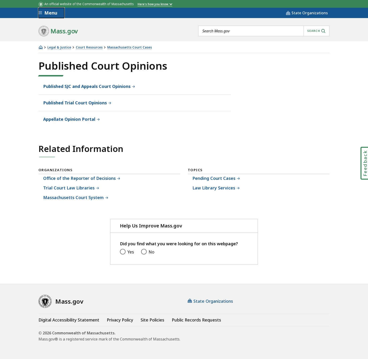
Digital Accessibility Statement (68, 320)
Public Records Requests (196, 320)
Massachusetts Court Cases (129, 47)
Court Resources (89, 47)
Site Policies (152, 320)
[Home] (40, 47)
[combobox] (264, 31)
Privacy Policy (120, 320)
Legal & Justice (59, 47)
